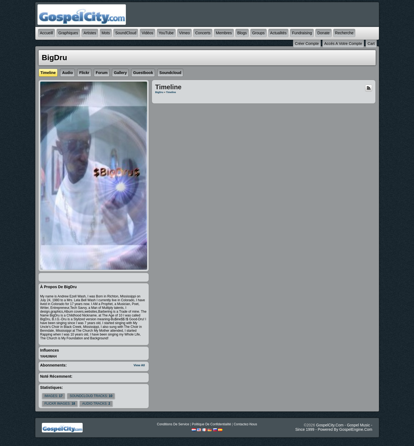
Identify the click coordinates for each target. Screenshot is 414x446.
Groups (258, 33)
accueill (46, 33)
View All (139, 365)
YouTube (166, 33)
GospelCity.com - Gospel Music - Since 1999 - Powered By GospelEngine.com (333, 427)
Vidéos (147, 33)
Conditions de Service (173, 424)
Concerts (202, 33)
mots (106, 33)
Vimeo (184, 33)
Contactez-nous (245, 424)
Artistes (89, 33)
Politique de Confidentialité (211, 424)
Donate (323, 33)
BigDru (159, 92)
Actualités (278, 33)
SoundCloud (125, 33)
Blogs (242, 33)
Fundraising (302, 33)
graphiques (68, 33)
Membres (224, 33)
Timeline (171, 92)
